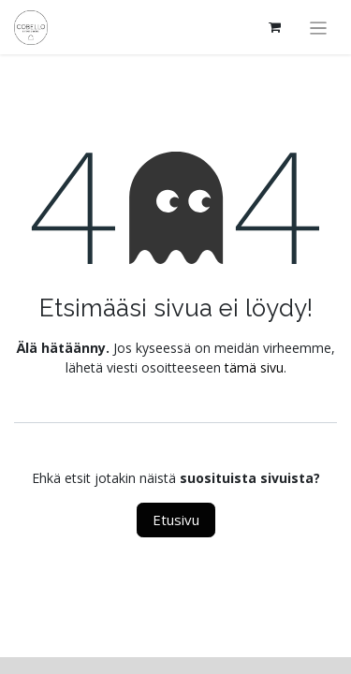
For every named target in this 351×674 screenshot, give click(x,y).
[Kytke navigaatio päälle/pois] (319, 27)
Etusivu (176, 519)
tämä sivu (254, 367)
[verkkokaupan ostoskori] (275, 27)
